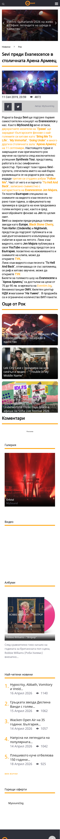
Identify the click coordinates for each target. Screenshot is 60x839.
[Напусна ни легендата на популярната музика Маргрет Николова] (6, 738)
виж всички (11, 773)
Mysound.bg (16, 803)
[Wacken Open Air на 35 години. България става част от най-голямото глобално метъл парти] (6, 721)
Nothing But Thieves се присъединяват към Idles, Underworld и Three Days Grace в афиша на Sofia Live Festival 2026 (26, 405)
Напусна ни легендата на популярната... (30, 739)
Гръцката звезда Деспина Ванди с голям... (30, 704)
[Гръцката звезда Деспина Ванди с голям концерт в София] (6, 703)
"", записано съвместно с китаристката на (30, 186)
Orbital (10, 499)
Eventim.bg (44, 285)
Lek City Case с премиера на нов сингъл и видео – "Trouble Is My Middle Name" (26, 371)
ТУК (17, 259)
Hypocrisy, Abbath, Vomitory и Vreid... (31, 686)
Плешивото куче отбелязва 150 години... (31, 757)
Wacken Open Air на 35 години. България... (27, 722)
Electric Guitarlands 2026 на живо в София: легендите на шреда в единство (30, 25)
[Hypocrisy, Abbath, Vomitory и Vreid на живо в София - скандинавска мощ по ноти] (6, 685)
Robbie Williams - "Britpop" (21, 637)
